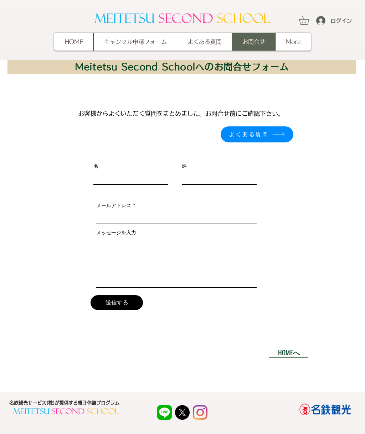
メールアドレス (113, 205)
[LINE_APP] (164, 412)
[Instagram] (200, 412)
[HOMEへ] (288, 352)
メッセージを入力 (116, 232)
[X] (182, 412)
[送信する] (117, 302)
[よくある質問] (257, 134)
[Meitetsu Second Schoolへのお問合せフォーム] (181, 67)
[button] (308, 20)
